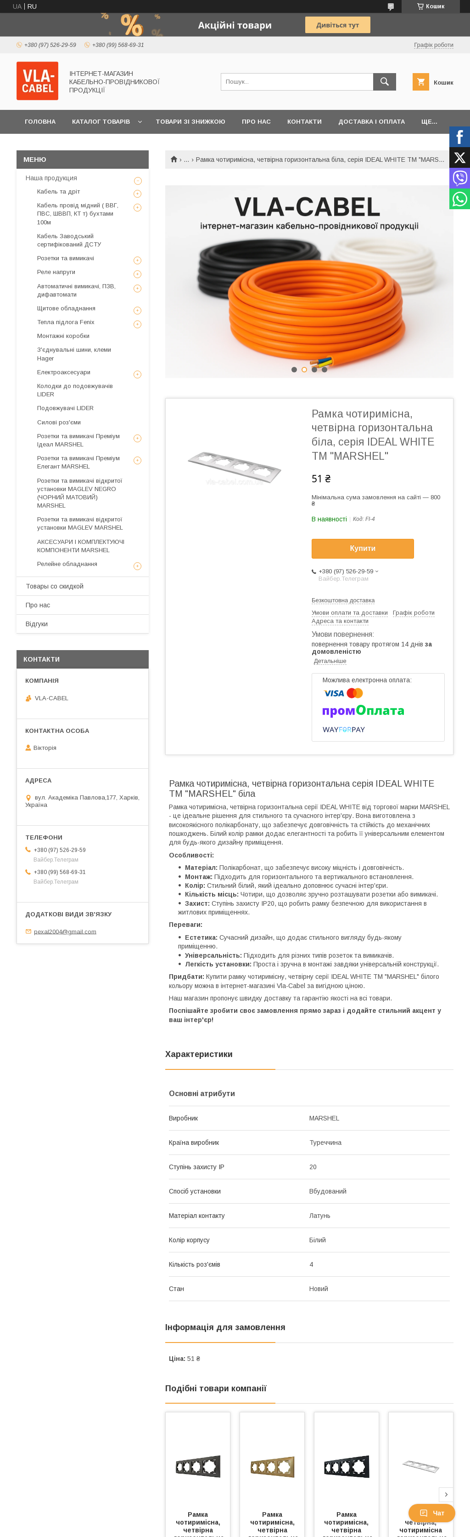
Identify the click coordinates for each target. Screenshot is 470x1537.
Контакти (304, 121)
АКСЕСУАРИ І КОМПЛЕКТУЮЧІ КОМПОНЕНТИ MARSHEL (80, 546)
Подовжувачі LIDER (65, 408)
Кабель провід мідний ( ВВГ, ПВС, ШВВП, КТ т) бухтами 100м (77, 213)
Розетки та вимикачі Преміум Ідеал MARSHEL (78, 440)
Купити (363, 548)
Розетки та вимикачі (65, 258)
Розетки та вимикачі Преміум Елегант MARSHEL (78, 462)
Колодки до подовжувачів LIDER (75, 390)
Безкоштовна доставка (343, 600)
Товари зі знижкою (190, 121)
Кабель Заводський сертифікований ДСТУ (69, 240)
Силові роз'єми (59, 422)
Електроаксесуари (63, 372)
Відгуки (37, 624)
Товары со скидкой (55, 586)
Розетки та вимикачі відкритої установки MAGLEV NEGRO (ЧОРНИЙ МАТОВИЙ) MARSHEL (80, 493)
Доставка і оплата (371, 121)
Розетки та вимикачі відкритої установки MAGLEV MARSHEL (80, 523)
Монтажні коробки (63, 335)
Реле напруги (56, 272)
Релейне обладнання (67, 563)
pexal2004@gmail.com (65, 931)
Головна (40, 121)
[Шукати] (384, 82)
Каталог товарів (101, 121)
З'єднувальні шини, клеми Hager (74, 353)
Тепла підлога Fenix (66, 322)
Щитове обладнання (66, 308)
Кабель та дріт (58, 191)
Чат (432, 1513)
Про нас (256, 121)
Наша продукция (51, 178)
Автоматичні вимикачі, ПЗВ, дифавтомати (76, 290)
